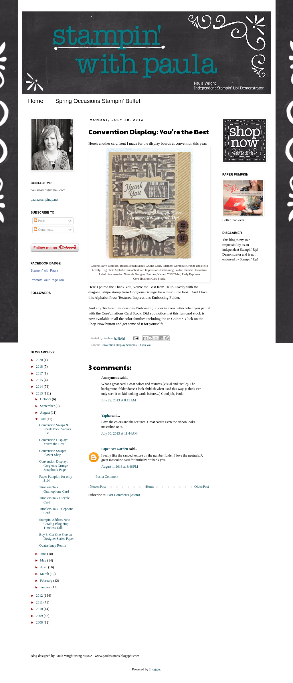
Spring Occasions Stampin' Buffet (97, 101)
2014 (40, 387)
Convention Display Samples (118, 345)
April (44, 567)
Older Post (201, 487)
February (46, 581)
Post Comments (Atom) (123, 495)
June (43, 554)
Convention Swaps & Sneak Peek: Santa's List (55, 429)
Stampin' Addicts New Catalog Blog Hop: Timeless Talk (54, 524)
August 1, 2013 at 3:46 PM (119, 467)
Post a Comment (107, 477)
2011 (40, 602)
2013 (40, 393)
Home (35, 101)
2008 (40, 622)
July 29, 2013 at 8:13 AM (118, 400)
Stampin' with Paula (44, 270)
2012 (40, 596)
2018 (40, 367)
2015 (40, 380)
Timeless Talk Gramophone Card (54, 489)
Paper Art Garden (114, 449)
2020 (40, 360)
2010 (40, 609)
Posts (39, 221)
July (43, 419)
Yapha (106, 416)
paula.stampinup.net (44, 200)
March (45, 574)
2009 (40, 616)
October (46, 399)
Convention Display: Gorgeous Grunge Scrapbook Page (53, 465)
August (45, 413)
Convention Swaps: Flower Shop (52, 453)
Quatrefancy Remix (52, 545)
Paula (107, 338)
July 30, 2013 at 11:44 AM (119, 433)
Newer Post (98, 487)
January (46, 587)
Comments (43, 230)
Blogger (154, 669)
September (48, 406)
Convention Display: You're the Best (53, 442)
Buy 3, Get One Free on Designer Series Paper (56, 537)
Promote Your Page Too (47, 280)
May (43, 560)
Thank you (144, 345)
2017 (40, 373)
